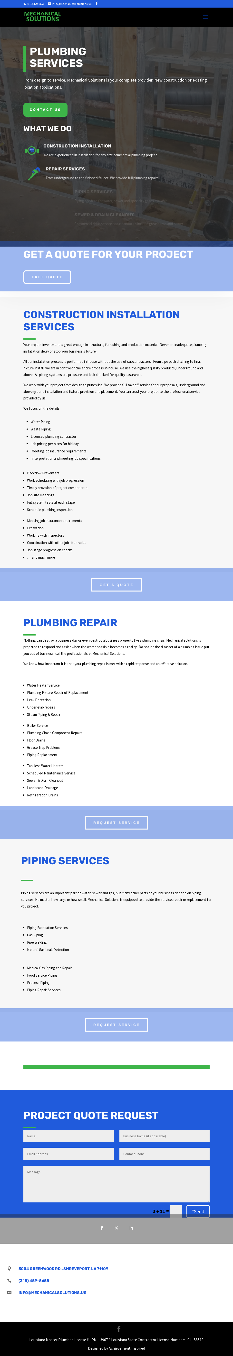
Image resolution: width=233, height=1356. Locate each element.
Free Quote (47, 274)
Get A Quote (117, 582)
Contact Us (45, 110)
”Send (198, 1211)
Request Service (116, 820)
